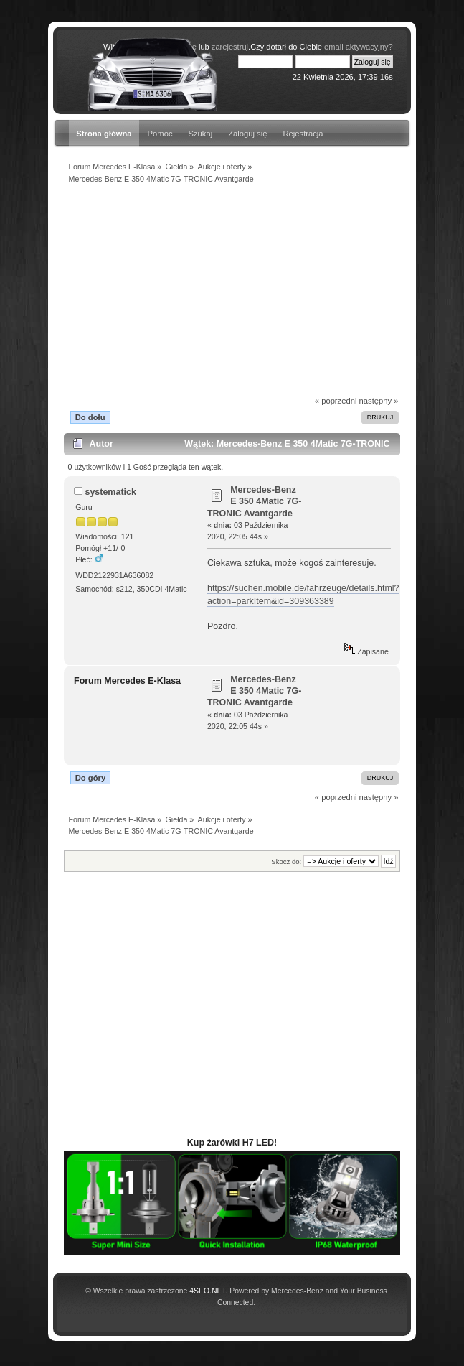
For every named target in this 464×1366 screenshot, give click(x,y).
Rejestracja (303, 133)
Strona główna (103, 133)
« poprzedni (336, 400)
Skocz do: (286, 861)
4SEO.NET (207, 1291)
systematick (110, 492)
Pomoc (160, 133)
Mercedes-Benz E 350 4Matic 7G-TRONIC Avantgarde (254, 501)
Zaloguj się (247, 133)
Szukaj (201, 133)
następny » (379, 400)
